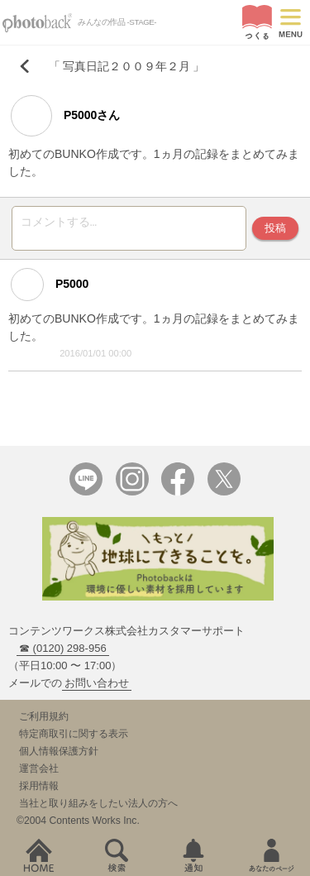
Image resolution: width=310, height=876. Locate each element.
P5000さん (65, 115)
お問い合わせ (96, 688)
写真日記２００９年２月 (126, 66)
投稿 (275, 230)
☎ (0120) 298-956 (63, 653)
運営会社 (39, 773)
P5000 (49, 289)
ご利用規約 (44, 721)
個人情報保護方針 (58, 756)
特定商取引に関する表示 (73, 738)
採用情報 (39, 791)
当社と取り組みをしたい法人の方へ (98, 808)
